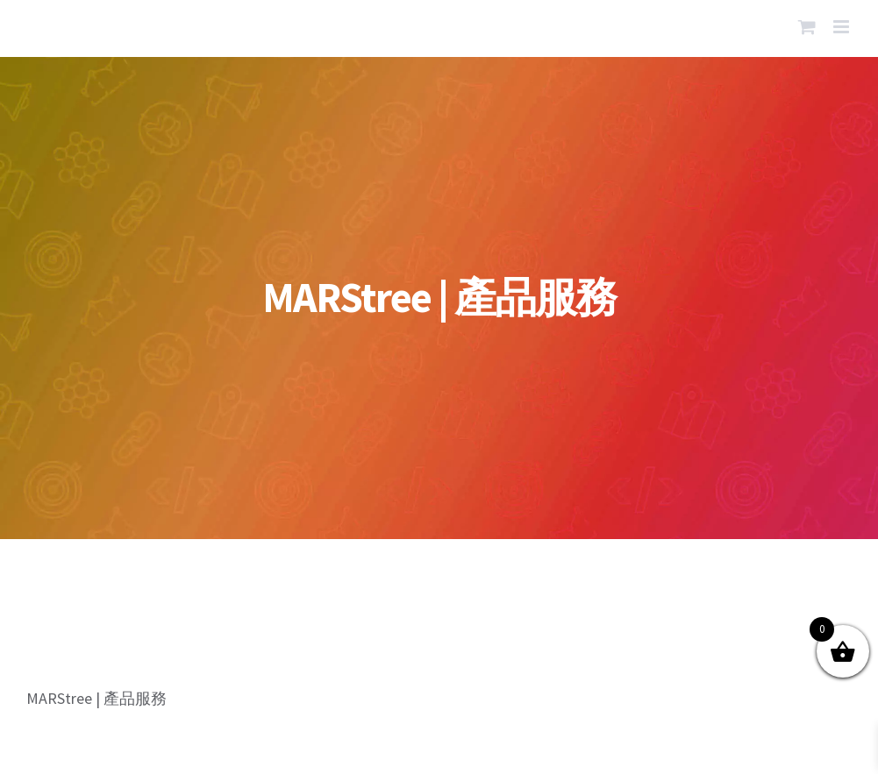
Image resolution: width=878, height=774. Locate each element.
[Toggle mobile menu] (842, 27)
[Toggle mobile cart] (807, 27)
